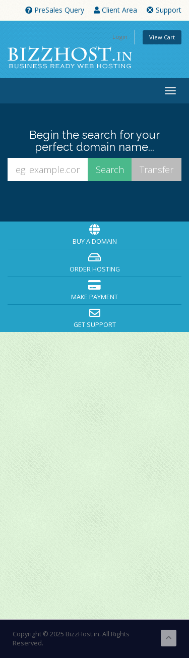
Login (120, 36)
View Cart (162, 37)
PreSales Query (54, 10)
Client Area (115, 10)
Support (164, 10)
